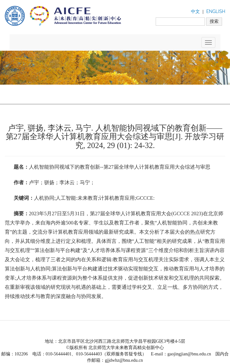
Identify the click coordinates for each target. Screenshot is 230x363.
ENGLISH (215, 11)
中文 (195, 11)
